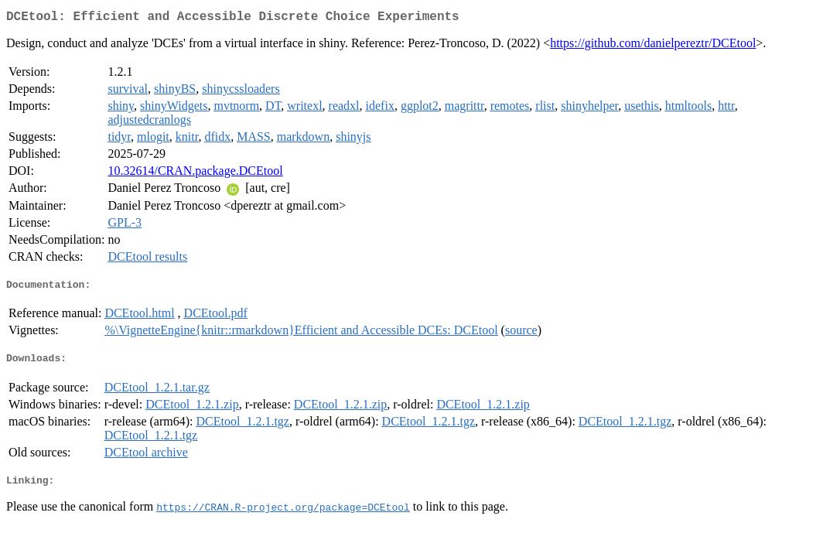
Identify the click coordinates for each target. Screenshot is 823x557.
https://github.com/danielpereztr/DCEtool (653, 46)
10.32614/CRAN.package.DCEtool (195, 173)
